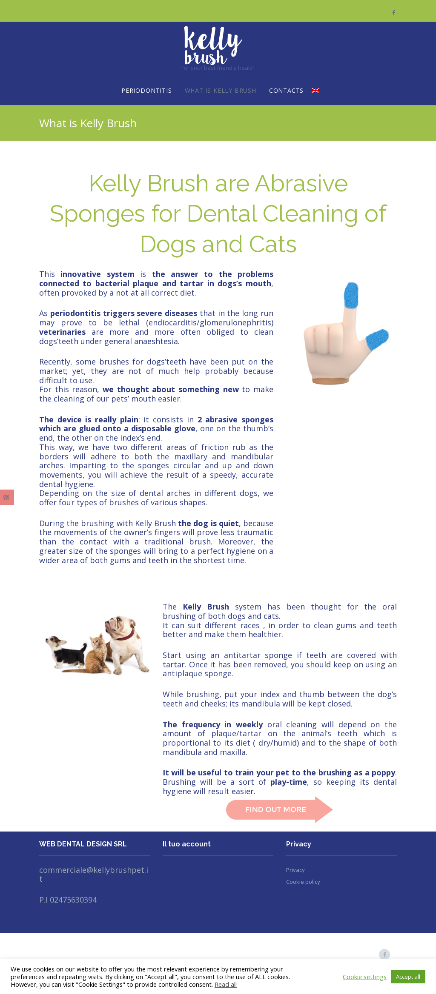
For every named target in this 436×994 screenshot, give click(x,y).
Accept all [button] (408, 976)
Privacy (295, 870)
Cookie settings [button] (365, 976)
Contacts (286, 90)
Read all (226, 984)
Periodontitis (146, 90)
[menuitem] (315, 91)
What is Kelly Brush (220, 90)
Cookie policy (303, 882)
